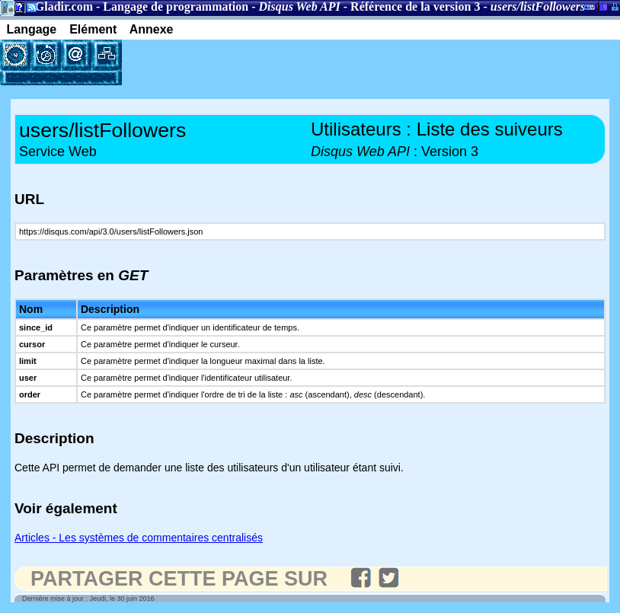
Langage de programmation (175, 6)
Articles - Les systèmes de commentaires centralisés (138, 538)
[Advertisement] (300, 62)
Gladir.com (64, 6)
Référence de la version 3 (415, 6)
